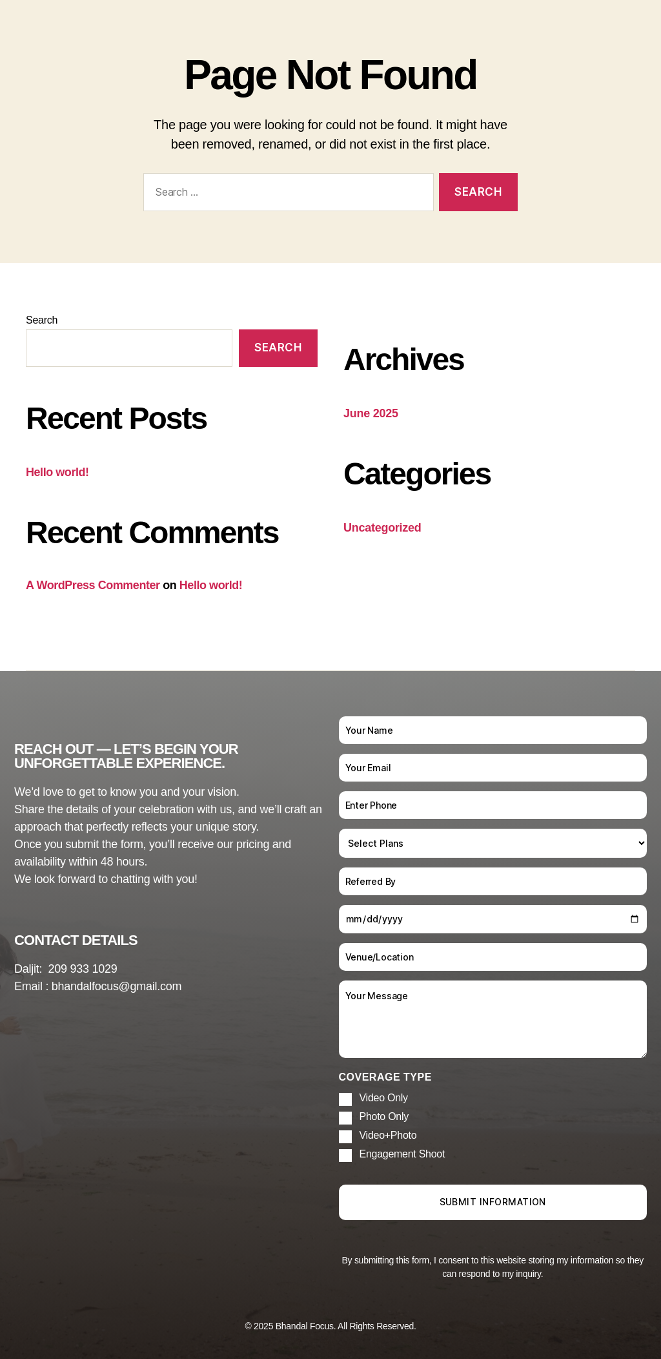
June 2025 (370, 413)
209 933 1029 (82, 968)
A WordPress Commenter (93, 585)
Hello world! (57, 472)
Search (41, 320)
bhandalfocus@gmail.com (116, 986)
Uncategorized (382, 527)
